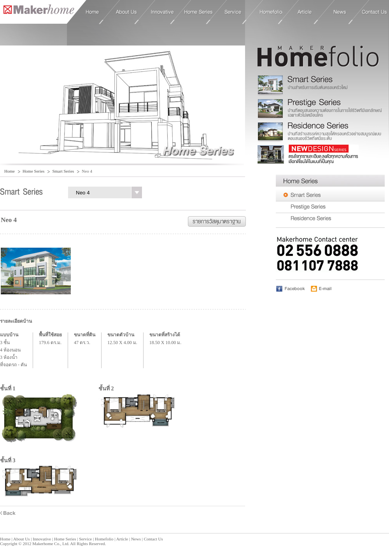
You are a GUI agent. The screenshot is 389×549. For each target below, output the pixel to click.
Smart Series (63, 171)
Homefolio (271, 12)
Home (37, 11)
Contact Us (374, 12)
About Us (126, 12)
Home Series (198, 12)
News (340, 12)
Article (305, 12)
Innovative (162, 12)
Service (233, 12)
